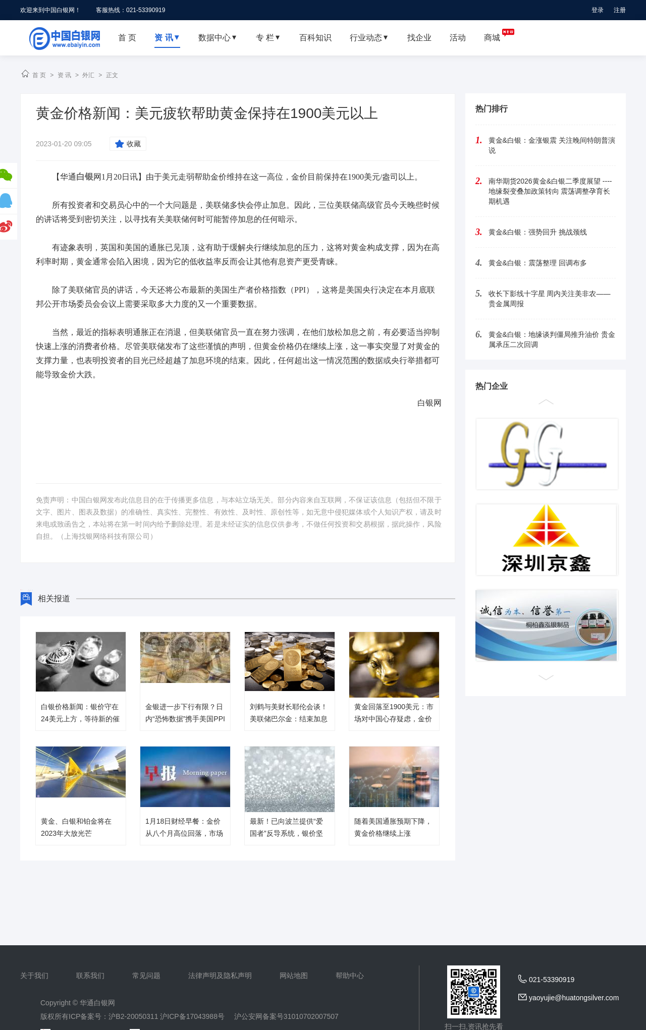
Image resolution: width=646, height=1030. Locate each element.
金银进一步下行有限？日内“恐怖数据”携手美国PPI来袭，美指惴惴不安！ (185, 719)
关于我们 (34, 975)
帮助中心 (350, 975)
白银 (84, 177)
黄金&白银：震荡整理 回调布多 (538, 263)
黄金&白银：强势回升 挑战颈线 (538, 232)
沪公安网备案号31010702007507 (286, 1016)
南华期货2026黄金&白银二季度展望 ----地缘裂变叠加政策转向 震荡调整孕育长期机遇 (550, 191)
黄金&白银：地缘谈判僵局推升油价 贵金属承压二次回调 (552, 339)
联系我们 (90, 975)
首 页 (39, 75)
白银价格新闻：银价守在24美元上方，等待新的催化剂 (80, 719)
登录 (597, 10)
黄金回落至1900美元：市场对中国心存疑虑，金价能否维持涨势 (394, 719)
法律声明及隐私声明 (220, 975)
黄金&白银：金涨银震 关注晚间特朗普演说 (552, 145)
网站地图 (294, 975)
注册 (620, 10)
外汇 (88, 75)
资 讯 (64, 75)
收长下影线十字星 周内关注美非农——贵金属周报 (550, 299)
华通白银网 (97, 1003)
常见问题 (146, 975)
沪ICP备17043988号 (192, 1016)
